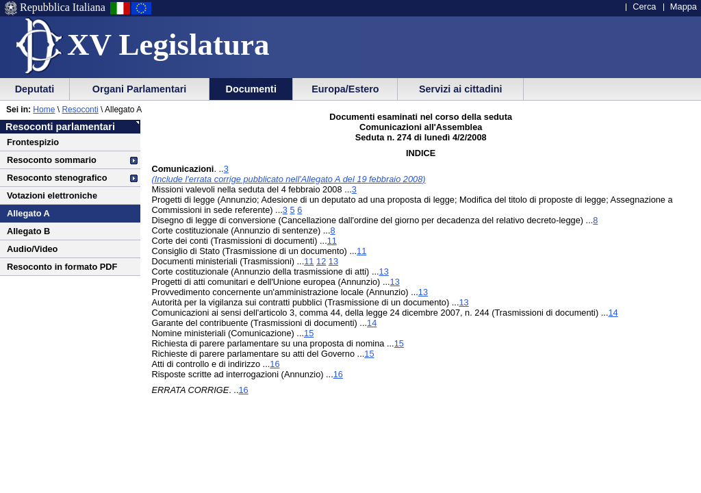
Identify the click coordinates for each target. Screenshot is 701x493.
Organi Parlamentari (140, 89)
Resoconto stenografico (57, 178)
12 (321, 261)
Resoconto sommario (52, 160)
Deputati (35, 89)
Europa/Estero (345, 89)
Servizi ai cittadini (460, 89)
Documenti (251, 89)
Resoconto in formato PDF (62, 267)
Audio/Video (32, 249)
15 (309, 333)
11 (332, 241)
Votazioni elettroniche (52, 195)
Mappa (683, 6)
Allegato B (28, 231)
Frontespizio (33, 142)
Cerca (644, 6)
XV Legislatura (168, 44)
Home (44, 109)
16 (274, 364)
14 (612, 312)
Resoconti (80, 109)
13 (333, 261)
